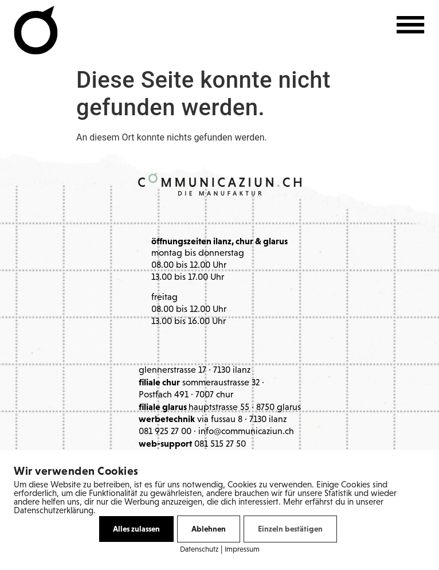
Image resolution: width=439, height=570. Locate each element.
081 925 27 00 (165, 431)
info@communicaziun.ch (246, 431)
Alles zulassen (136, 528)
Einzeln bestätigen (290, 528)
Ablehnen (208, 528)
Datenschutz (199, 549)
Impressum (242, 549)
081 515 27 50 (220, 444)
